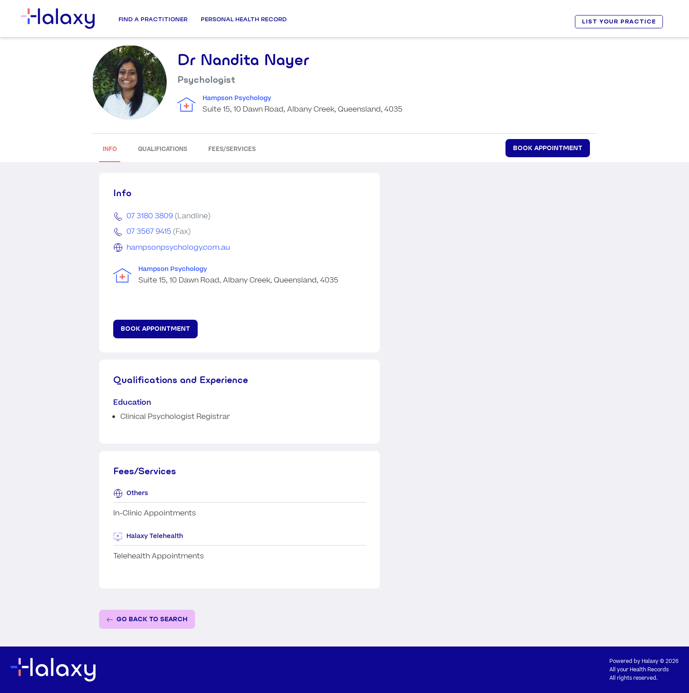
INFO (110, 149)
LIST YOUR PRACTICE (618, 21)
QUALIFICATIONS (162, 149)
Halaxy (650, 661)
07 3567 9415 (148, 231)
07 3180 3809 (149, 216)
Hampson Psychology (237, 98)
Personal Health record (244, 19)
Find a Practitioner (153, 19)
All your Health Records (639, 670)
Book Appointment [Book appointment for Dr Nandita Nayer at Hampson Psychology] (547, 147)
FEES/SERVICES (232, 149)
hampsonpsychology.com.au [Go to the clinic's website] (178, 247)
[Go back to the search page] (147, 619)
